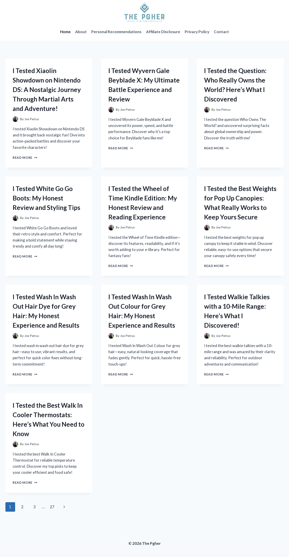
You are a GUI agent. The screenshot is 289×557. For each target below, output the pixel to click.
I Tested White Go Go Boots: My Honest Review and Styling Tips (46, 198)
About (81, 31)
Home (65, 31)
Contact (221, 31)
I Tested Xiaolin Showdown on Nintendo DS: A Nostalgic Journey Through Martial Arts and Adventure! (47, 89)
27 (52, 506)
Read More (25, 157)
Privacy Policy (197, 31)
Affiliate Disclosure (163, 31)
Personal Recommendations (116, 31)
